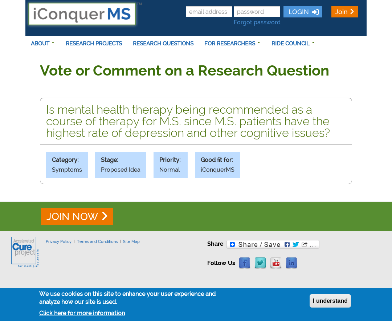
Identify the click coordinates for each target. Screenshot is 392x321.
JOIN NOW (72, 217)
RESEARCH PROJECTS (94, 43)
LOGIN (298, 12)
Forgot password (257, 22)
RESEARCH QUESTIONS (163, 43)
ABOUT (42, 43)
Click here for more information (82, 315)
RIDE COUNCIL (293, 43)
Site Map (131, 241)
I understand (330, 303)
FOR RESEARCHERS (232, 43)
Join (341, 12)
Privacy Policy (59, 241)
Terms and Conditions (97, 241)
